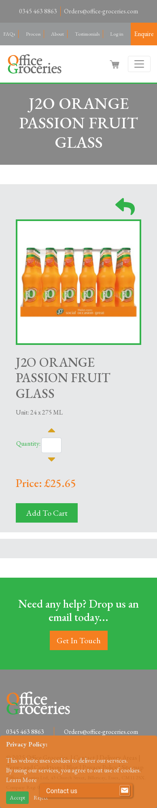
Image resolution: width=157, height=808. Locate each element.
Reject (41, 797)
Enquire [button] (144, 34)
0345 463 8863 (38, 11)
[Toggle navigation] (139, 64)
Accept (17, 797)
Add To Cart (47, 513)
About (57, 33)
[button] (115, 64)
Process (33, 33)
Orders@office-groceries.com (101, 11)
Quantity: (28, 443)
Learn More (21, 780)
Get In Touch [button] (79, 640)
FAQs (9, 33)
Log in (116, 33)
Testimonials (87, 33)
